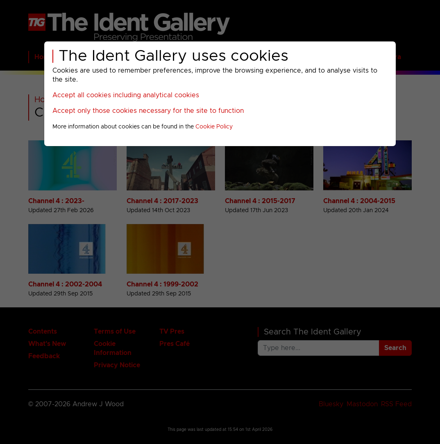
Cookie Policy (214, 127)
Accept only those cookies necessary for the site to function (148, 111)
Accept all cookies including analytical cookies (125, 95)
